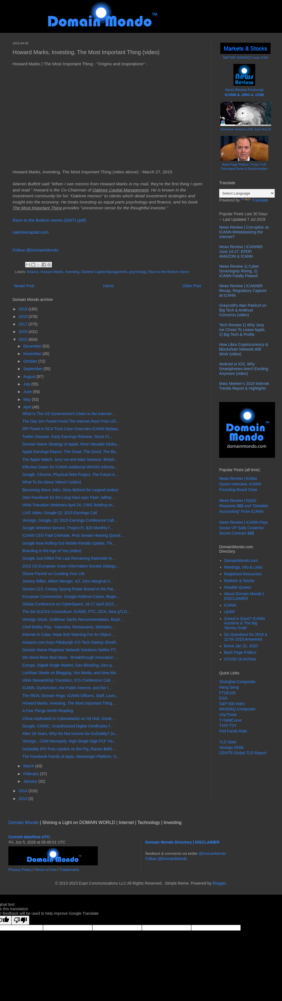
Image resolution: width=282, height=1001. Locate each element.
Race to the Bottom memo (168, 272)
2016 (23, 331)
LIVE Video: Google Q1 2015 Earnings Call (59, 513)
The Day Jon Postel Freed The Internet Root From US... (70, 421)
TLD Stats (227, 742)
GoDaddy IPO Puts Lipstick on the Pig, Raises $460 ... (69, 749)
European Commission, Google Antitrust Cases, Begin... (71, 596)
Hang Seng (229, 687)
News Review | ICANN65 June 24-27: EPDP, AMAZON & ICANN (240, 251)
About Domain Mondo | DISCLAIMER (244, 596)
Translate (254, 200)
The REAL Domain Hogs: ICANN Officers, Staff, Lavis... (70, 695)
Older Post (192, 286)
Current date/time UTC (29, 837)
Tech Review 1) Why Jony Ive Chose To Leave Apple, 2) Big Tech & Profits (242, 330)
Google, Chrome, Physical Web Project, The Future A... (70, 474)
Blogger (219, 883)
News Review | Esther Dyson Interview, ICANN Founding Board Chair (240, 484)
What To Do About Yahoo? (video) (51, 482)
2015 (23, 339)
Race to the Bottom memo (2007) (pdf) (49, 220)
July (27, 384)
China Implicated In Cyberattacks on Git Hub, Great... (68, 718)
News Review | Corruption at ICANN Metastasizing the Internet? (244, 232)
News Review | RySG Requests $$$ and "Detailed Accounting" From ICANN (243, 506)
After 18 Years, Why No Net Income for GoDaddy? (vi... (70, 733)
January (30, 781)
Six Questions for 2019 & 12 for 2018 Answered (245, 636)
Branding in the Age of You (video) (52, 551)
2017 (23, 324)
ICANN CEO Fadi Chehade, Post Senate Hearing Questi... (73, 535)
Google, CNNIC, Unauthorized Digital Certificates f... (67, 726)
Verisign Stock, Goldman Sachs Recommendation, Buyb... (72, 619)
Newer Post (24, 286)
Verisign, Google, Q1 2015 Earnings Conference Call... (69, 520)
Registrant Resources (243, 574)
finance (33, 272)
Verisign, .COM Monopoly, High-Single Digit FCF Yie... (69, 741)
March (29, 766)
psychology (137, 272)
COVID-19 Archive (240, 659)
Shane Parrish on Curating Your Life (53, 573)
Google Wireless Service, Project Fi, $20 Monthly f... (67, 528)
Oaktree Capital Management (104, 272)
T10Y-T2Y (228, 725)
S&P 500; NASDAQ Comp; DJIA (245, 57)
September (33, 369)
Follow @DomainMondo (35, 250)
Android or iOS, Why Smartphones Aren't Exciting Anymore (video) (243, 369)
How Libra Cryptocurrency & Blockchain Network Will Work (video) (243, 349)
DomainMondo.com (241, 560)
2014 (23, 791)
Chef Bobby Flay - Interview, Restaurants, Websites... (68, 627)
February (31, 774)
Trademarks (69, 870)
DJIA (223, 698)
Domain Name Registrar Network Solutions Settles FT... (70, 650)
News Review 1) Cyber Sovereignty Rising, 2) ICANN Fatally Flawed (239, 271)
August (29, 376)
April (27, 407)
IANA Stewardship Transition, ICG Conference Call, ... (69, 680)
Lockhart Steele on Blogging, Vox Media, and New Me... (70, 672)
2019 (23, 309)
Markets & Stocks (239, 580)
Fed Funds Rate (233, 731)
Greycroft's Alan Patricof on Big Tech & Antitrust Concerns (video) (242, 310)
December (32, 346)
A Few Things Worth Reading (47, 710)
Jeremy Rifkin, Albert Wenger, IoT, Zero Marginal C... (68, 581)
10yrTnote (228, 714)
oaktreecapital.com (31, 232)
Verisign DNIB (231, 747)
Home (108, 286)
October (30, 361)
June (28, 391)
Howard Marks (51, 272)
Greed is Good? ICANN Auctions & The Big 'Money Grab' (244, 623)
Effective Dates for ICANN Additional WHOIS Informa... (70, 467)
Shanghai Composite (237, 681)
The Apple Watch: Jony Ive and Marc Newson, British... (70, 459)
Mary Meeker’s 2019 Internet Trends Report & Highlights (244, 386)
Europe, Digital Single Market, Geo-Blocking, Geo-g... (68, 665)
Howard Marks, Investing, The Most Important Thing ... (69, 703)
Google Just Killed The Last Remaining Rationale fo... (68, 558)
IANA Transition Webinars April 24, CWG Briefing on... (69, 505)
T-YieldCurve (230, 720)
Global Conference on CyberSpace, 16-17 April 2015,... (70, 604)
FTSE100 (227, 693)
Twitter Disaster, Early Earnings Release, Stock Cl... (67, 436)
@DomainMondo (212, 853)
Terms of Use (46, 870)
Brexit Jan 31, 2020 (241, 646)
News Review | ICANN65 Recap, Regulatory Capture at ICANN (243, 291)
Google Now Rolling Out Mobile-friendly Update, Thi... (68, 543)
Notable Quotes (237, 587)
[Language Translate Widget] (247, 193)
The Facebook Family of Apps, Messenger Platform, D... (71, 756)
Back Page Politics (240, 652)
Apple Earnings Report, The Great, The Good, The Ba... (70, 451)
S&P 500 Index (232, 703)
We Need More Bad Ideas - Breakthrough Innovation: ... (70, 657)
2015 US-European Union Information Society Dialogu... (70, 566)
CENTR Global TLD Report (242, 753)
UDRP (229, 612)
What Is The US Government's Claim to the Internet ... (69, 413)
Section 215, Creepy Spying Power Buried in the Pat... (69, 589)
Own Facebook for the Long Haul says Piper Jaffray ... (69, 497)
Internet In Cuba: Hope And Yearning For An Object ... (68, 634)
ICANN (230, 605)
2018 (23, 316)
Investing (72, 272)
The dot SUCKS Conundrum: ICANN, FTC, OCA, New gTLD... (76, 611)
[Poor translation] (20, 920)
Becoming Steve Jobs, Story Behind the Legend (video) (70, 490)
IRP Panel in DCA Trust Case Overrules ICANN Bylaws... (71, 429)
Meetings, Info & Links (243, 567)
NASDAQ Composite (237, 709)
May (27, 399)
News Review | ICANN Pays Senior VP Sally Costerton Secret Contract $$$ (243, 527)
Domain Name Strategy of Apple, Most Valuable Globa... (71, 444)
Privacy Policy (20, 870)
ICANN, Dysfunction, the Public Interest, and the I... (66, 688)
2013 (23, 798)
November (32, 353)
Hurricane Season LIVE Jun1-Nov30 (246, 129)
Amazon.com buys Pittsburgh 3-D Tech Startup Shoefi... (70, 642)
